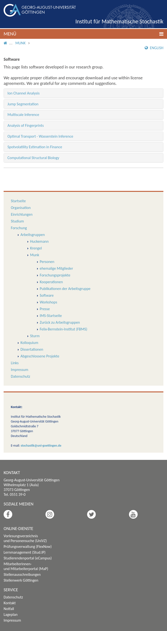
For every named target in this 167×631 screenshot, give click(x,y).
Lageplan (11, 614)
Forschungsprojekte (55, 275)
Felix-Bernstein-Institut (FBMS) (63, 329)
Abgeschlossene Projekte (39, 356)
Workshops (48, 302)
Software (47, 295)
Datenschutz (20, 376)
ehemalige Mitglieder (56, 268)
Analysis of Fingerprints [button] (25, 125)
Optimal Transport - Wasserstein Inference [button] (40, 136)
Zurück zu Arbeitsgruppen (60, 322)
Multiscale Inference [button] (23, 114)
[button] (83, 34)
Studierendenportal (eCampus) (28, 558)
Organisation (21, 207)
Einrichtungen (21, 214)
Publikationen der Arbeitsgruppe (65, 288)
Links (15, 363)
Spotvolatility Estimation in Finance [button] (34, 147)
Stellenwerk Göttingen (21, 580)
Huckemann (39, 241)
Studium (17, 221)
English (154, 48)
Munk (20, 43)
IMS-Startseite (51, 315)
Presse (45, 309)
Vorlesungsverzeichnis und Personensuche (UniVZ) (25, 538)
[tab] (83, 93)
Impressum (19, 369)
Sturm (34, 336)
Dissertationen (31, 349)
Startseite (18, 201)
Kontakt (10, 603)
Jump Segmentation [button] (23, 104)
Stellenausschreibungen (22, 574)
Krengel (36, 248)
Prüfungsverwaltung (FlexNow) (28, 546)
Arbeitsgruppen (32, 234)
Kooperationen (51, 282)
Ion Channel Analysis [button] (23, 93)
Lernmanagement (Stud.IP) (24, 552)
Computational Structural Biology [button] (33, 157)
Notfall (9, 608)
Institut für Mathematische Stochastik (119, 21)
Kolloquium (29, 342)
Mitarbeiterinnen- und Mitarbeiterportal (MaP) (26, 566)
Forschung (19, 228)
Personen (47, 261)
